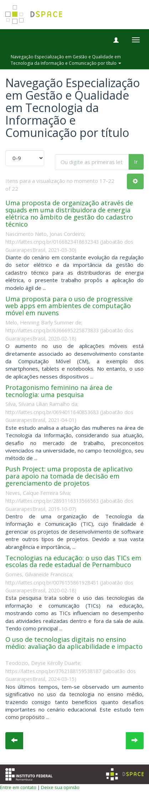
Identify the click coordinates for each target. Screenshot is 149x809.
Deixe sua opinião (60, 787)
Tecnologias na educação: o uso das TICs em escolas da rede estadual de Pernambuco (73, 561)
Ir (136, 161)
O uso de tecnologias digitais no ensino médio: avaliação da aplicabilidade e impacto (74, 643)
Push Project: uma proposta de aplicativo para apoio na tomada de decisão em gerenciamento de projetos (69, 476)
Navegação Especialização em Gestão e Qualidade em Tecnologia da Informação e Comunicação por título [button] (66, 60)
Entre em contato (18, 787)
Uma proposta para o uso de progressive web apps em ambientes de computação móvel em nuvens (69, 306)
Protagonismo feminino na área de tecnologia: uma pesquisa (58, 391)
